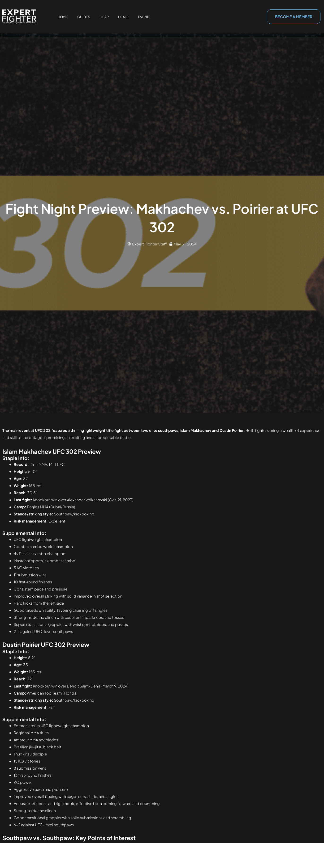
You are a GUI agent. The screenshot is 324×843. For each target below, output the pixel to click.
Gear (104, 17)
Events (144, 17)
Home (63, 17)
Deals (123, 17)
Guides (83, 17)
